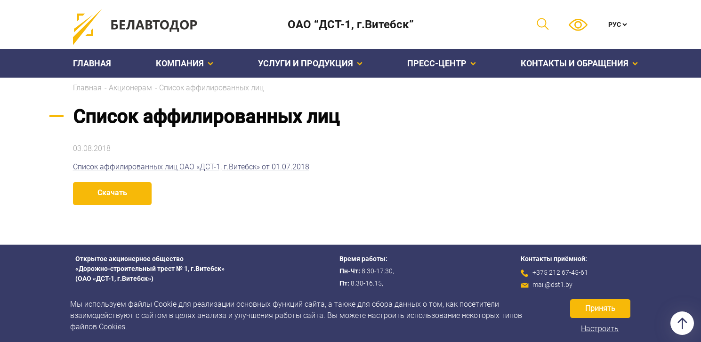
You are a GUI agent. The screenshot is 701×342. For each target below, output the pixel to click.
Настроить (600, 328)
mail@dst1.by (552, 284)
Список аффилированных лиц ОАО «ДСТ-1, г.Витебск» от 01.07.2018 (191, 166)
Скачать (112, 192)
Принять (600, 308)
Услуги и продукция (310, 63)
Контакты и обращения (579, 63)
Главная (92, 63)
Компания (184, 63)
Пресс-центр (441, 63)
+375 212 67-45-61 (560, 272)
